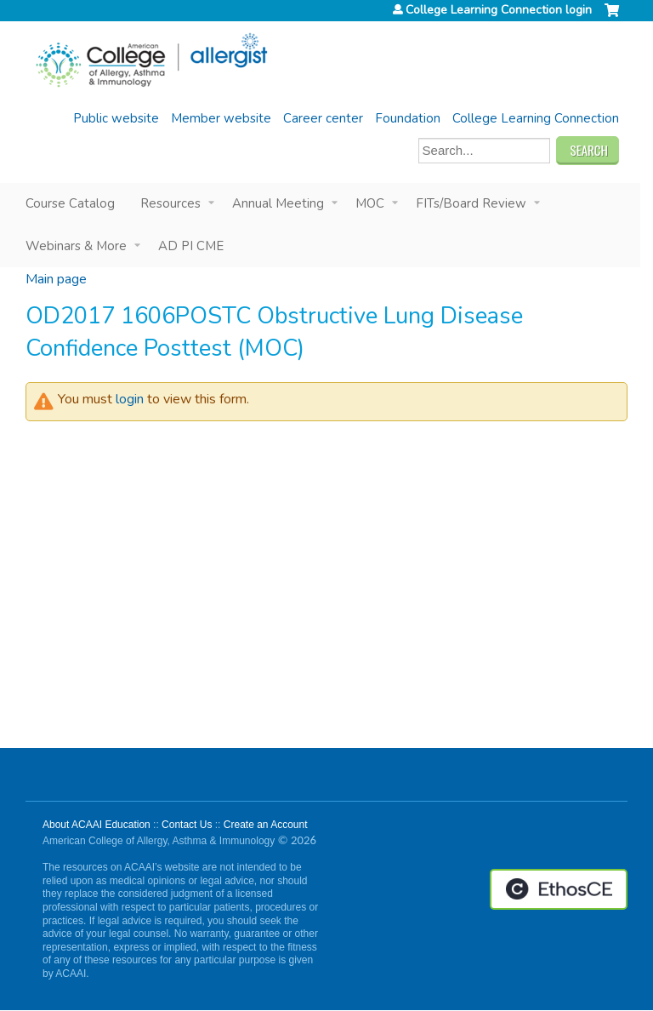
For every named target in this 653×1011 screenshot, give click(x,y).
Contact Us (187, 825)
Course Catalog (70, 203)
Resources (170, 203)
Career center (323, 118)
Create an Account (266, 825)
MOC (369, 203)
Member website (221, 118)
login (130, 399)
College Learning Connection (535, 118)
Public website (116, 118)
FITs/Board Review (471, 203)
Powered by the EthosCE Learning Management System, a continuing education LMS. (558, 889)
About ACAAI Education (96, 825)
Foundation (407, 118)
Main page (56, 279)
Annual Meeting (278, 203)
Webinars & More (76, 245)
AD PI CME (191, 245)
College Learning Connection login (499, 10)
